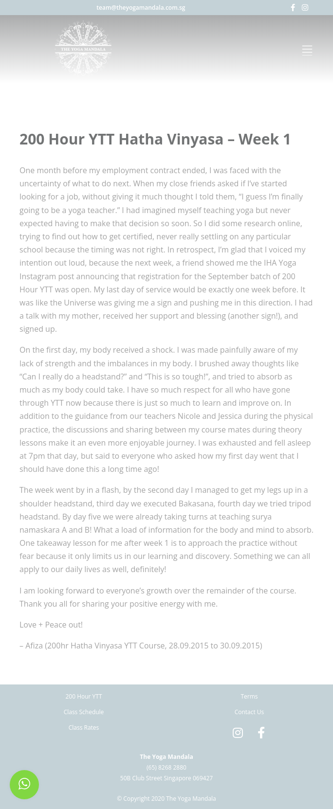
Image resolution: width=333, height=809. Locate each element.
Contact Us (249, 712)
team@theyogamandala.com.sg (140, 7)
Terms (249, 696)
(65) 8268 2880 (166, 767)
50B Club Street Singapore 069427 (166, 778)
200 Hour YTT (83, 696)
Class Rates (84, 727)
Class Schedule (84, 712)
